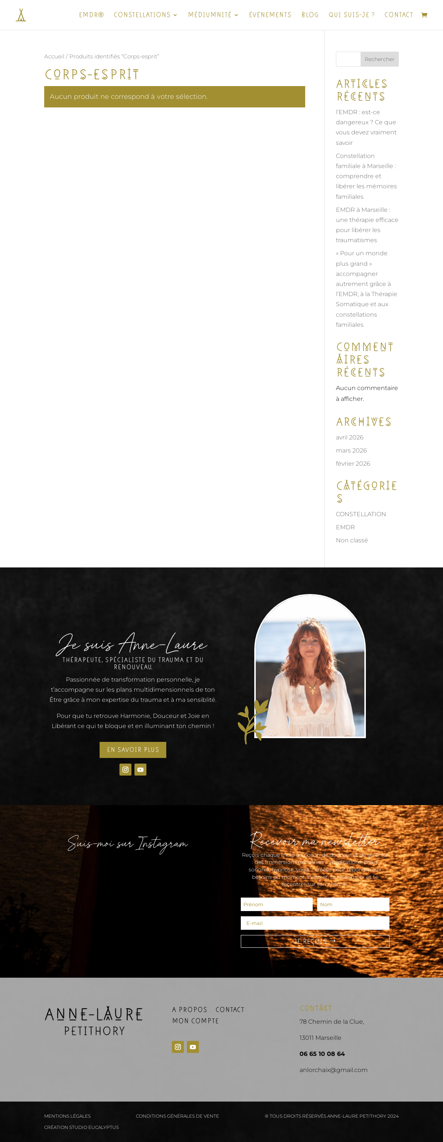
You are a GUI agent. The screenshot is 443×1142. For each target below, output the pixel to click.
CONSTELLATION (361, 514)
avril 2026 (350, 437)
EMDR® (91, 15)
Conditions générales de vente (177, 1116)
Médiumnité (209, 15)
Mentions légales (67, 1116)
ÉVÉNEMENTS (270, 15)
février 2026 (353, 463)
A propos (189, 1010)
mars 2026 (351, 450)
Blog (310, 15)
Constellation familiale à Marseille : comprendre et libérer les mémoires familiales (366, 176)
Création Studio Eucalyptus (81, 1127)
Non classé (352, 540)
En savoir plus (133, 749)
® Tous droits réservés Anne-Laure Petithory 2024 (332, 1116)
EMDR (345, 527)
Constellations (141, 15)
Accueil (54, 56)
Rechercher (380, 59)
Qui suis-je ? (351, 15)
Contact (398, 15)
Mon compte (195, 1021)
